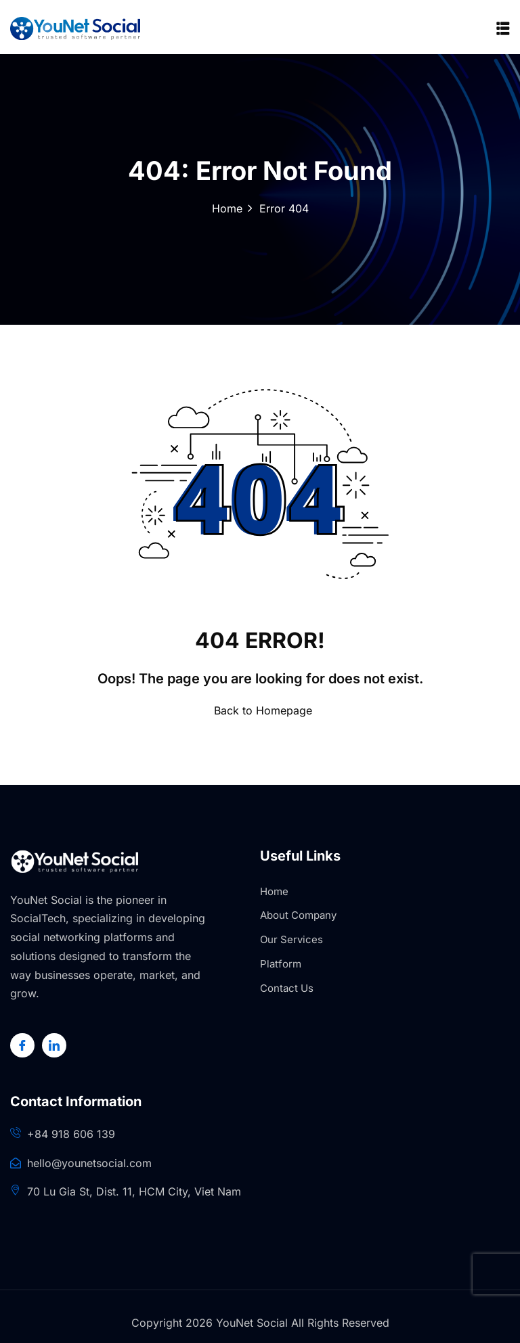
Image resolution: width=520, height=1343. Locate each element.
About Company (298, 915)
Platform (280, 963)
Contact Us (286, 988)
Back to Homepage (260, 710)
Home (227, 208)
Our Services (291, 939)
